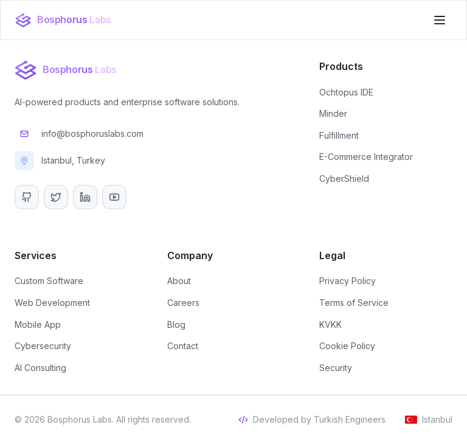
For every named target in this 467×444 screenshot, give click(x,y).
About (179, 281)
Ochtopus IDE (346, 92)
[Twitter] (56, 197)
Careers (183, 302)
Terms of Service (354, 302)
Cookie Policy (347, 346)
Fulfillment (339, 135)
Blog (176, 324)
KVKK (330, 324)
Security (335, 367)
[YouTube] (114, 197)
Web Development (52, 302)
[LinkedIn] (85, 197)
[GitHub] (27, 197)
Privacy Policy (347, 281)
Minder (333, 113)
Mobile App (38, 324)
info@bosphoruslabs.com (79, 134)
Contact (182, 346)
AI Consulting (40, 367)
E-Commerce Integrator (366, 156)
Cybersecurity (43, 346)
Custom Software (49, 281)
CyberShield (344, 178)
